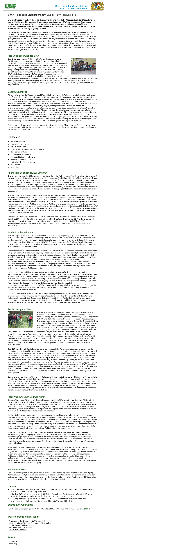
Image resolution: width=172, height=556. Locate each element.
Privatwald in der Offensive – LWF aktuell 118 (27, 521)
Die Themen (14, 137)
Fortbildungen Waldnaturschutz (21, 525)
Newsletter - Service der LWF (20, 527)
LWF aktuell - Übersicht (18, 529)
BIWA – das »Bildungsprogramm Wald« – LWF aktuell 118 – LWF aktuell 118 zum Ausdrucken (49, 509)
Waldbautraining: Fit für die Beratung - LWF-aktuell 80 (30, 523)
